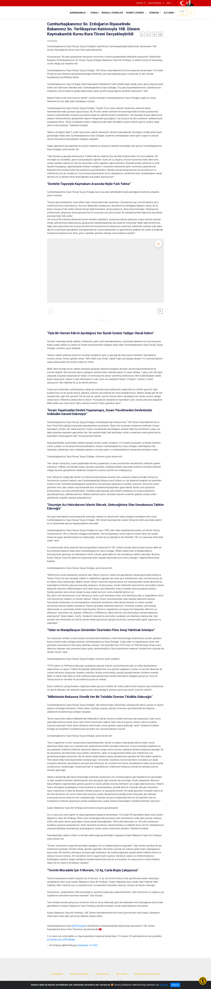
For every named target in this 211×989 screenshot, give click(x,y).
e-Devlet (139, 3)
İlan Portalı (121, 974)
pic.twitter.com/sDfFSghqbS (61, 939)
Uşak (168, 3)
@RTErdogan (78, 926)
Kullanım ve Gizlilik (79, 974)
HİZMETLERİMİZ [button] (135, 13)
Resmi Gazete (102, 974)
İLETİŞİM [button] (169, 13)
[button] (154, 34)
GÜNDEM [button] (154, 13)
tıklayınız (163, 984)
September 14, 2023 (87, 945)
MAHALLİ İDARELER (112, 13)
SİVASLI (95, 13)
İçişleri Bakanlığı (154, 3)
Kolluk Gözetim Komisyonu (147, 974)
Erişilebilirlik (57, 974)
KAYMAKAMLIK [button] (78, 13)
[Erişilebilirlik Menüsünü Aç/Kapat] (203, 981)
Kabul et (175, 985)
